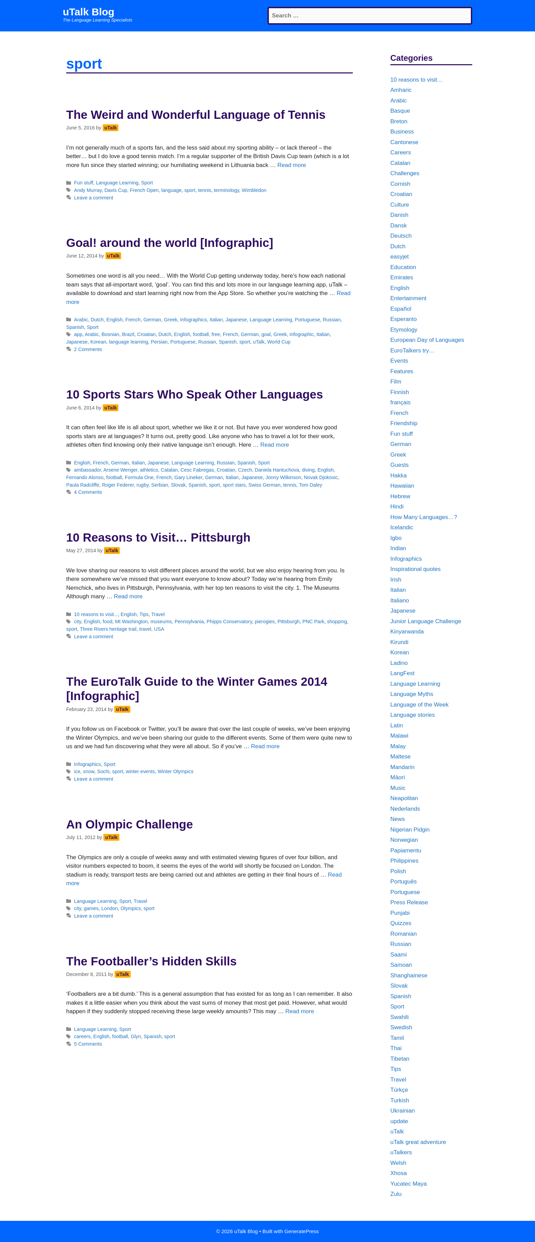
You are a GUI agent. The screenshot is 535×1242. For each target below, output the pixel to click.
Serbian (159, 485)
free (216, 334)
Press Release (409, 902)
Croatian (146, 334)
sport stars (234, 485)
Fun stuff (83, 182)
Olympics (130, 908)
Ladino (399, 663)
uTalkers (401, 1152)
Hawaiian (402, 486)
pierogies (265, 621)
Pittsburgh (288, 621)
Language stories (412, 715)
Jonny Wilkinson (283, 477)
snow (89, 771)
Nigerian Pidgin (410, 829)
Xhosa (398, 1173)
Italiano (399, 600)
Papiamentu (405, 850)
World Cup (278, 342)
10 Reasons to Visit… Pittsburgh (158, 537)
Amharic (400, 90)
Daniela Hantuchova (277, 470)
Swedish (401, 1027)
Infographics (193, 319)
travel (145, 629)
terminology (226, 190)
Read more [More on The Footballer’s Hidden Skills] (299, 1011)
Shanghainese (409, 975)
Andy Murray (88, 190)
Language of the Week (419, 704)
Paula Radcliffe (82, 485)
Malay (398, 746)
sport (189, 190)
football (201, 334)
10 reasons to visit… (416, 79)
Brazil (128, 334)
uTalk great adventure (418, 1142)
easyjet (399, 256)
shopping (337, 621)
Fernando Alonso (84, 477)
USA (159, 629)
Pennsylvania (189, 621)
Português (403, 881)
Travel (158, 614)
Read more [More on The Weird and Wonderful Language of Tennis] (291, 165)
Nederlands (405, 809)
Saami (398, 954)
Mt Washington (131, 621)
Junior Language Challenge (425, 621)
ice (77, 771)
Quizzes (400, 923)
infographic (302, 334)
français (400, 402)
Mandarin (402, 767)
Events (399, 361)
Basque (400, 111)
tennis (204, 190)
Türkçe (399, 1090)
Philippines (404, 860)
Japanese (236, 319)
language (171, 190)
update (399, 1121)
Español (400, 309)
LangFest (402, 673)
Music (397, 788)
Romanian (403, 934)
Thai (396, 1048)
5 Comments (88, 1044)
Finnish (399, 392)
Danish (399, 215)
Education (403, 267)
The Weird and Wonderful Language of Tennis (196, 114)
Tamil (397, 1038)
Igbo (396, 538)
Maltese (400, 756)
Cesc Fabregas (197, 470)
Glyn (136, 1036)
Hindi (397, 506)
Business (402, 131)
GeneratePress (301, 1231)
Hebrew (400, 496)
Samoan (401, 965)
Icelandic (401, 527)
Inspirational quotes (415, 569)
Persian (159, 342)
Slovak (178, 485)
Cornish (400, 184)
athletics (149, 470)
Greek (170, 319)
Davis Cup (115, 190)
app (78, 334)
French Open (144, 190)
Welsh (398, 1163)
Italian (216, 319)
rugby (142, 485)
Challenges (404, 173)
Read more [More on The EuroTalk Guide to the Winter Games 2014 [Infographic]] (265, 746)
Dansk (398, 225)
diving (308, 470)
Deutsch (400, 236)
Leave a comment (93, 197)
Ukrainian (402, 1110)
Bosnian (110, 334)
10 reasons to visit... (96, 614)
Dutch (97, 319)
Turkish (399, 1100)
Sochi (103, 771)
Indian (398, 548)
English (114, 319)
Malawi (399, 735)
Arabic (81, 319)
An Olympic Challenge (129, 824)
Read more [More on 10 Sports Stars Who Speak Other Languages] (274, 445)
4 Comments (88, 492)
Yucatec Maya (408, 1184)
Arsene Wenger (120, 470)
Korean (98, 342)
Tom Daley (310, 485)
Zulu (396, 1194)
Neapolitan (404, 798)
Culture (399, 204)
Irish (395, 579)
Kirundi (399, 642)
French (133, 319)
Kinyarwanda (407, 631)
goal (266, 334)
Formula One (139, 477)
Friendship (403, 423)
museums (161, 621)
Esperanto (403, 319)
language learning (128, 342)
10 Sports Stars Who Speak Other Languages (194, 394)
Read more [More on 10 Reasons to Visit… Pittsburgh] (128, 596)
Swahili (399, 1017)
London (109, 908)
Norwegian (404, 840)
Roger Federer (118, 485)
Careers (400, 152)
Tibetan (399, 1059)
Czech (245, 470)
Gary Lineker (188, 477)
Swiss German (264, 485)
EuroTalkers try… (412, 350)
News (397, 819)
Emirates (401, 277)
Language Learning (117, 182)
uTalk (259, 342)
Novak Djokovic (321, 477)
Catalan (169, 470)
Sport (147, 182)
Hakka (398, 475)
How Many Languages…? (423, 517)
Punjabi (400, 913)
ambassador (87, 470)
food (107, 621)
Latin (396, 725)
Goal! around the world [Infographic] (169, 242)
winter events (140, 771)
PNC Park (313, 621)
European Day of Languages (427, 340)
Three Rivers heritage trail (108, 629)
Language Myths (411, 694)
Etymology (403, 329)
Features (401, 371)
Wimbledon (254, 190)
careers (82, 1036)
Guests (399, 465)
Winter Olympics (175, 771)
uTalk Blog (88, 11)
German (152, 319)
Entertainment (408, 298)
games (91, 908)
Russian (332, 319)
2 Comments (88, 349)
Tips (144, 614)
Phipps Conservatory (229, 621)
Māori (397, 777)
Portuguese (307, 319)
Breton (398, 121)
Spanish (75, 327)
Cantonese (404, 142)
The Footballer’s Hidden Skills (151, 961)
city (77, 621)
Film (395, 381)
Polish (398, 871)
